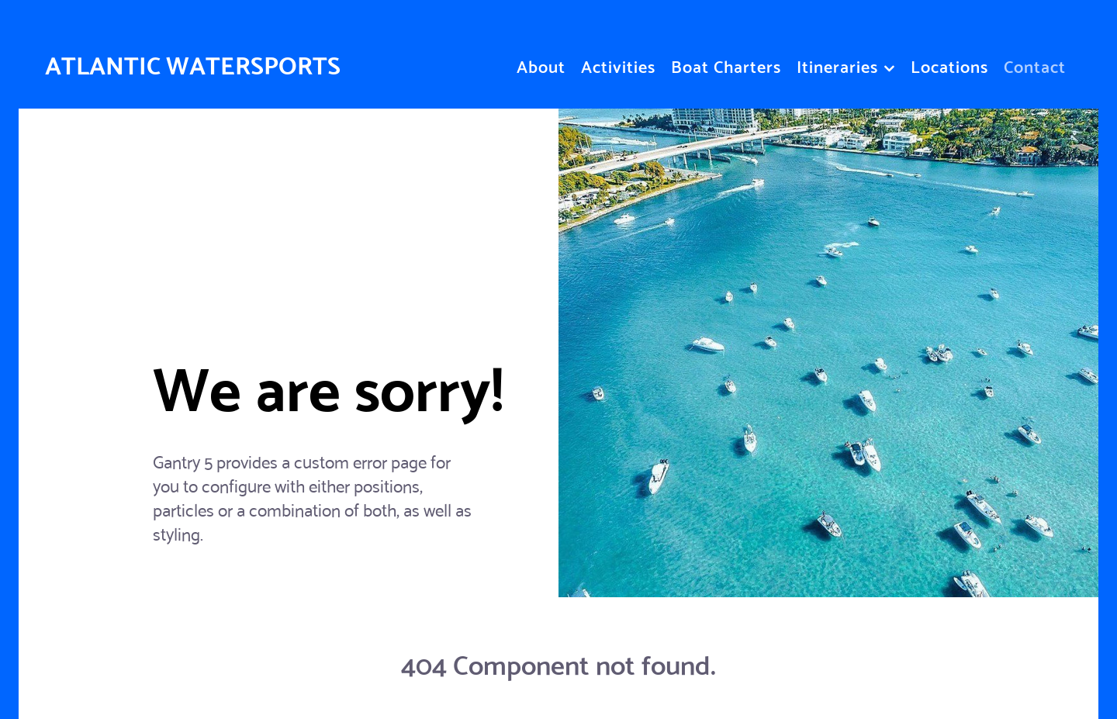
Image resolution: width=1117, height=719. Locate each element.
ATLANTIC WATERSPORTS (193, 63)
